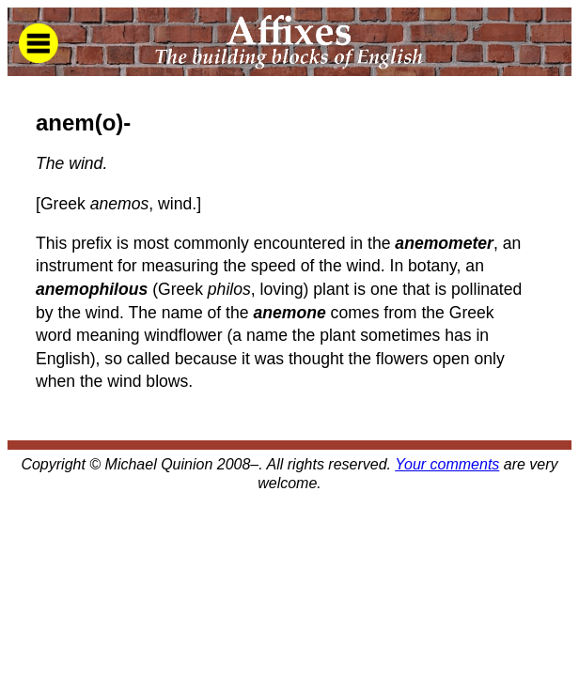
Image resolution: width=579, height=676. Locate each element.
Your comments (447, 464)
